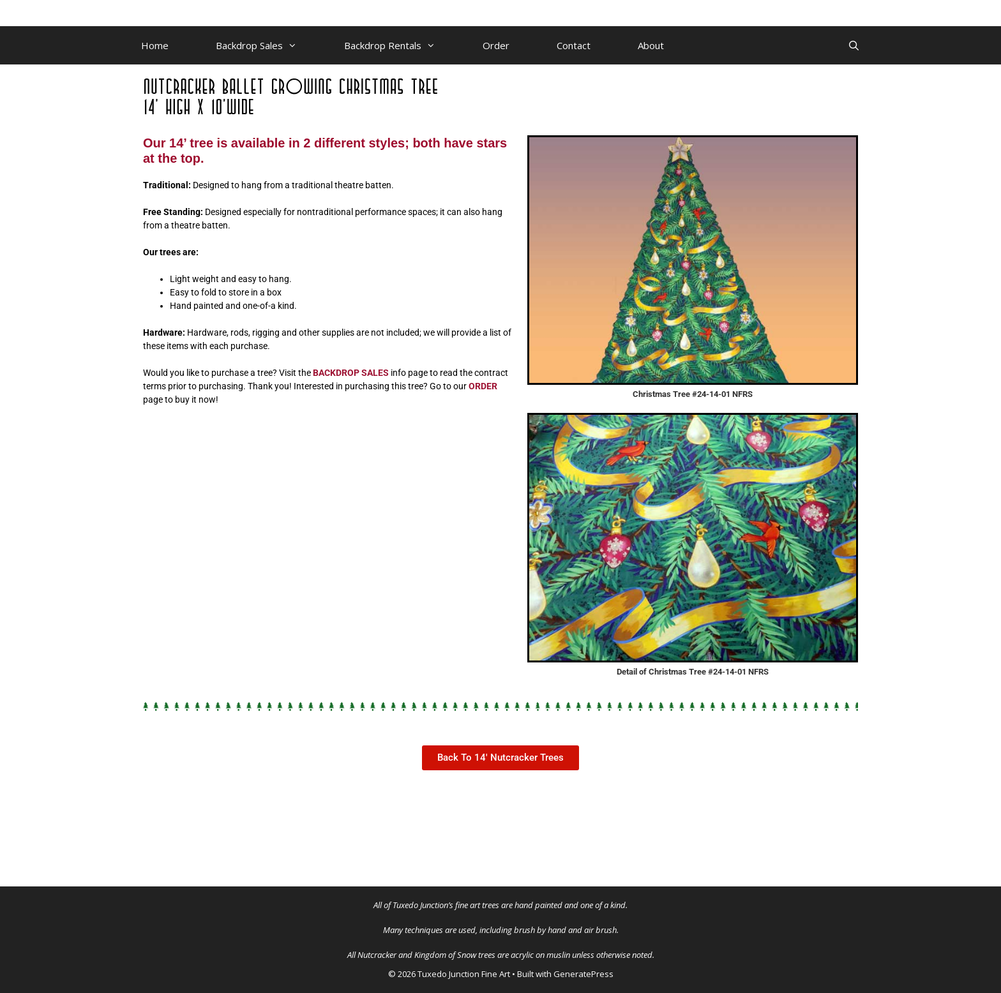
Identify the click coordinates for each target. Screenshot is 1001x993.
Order (496, 45)
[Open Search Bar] (854, 45)
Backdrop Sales (268, 45)
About (651, 45)
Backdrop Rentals (401, 45)
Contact (574, 45)
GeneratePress (583, 974)
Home (155, 45)
